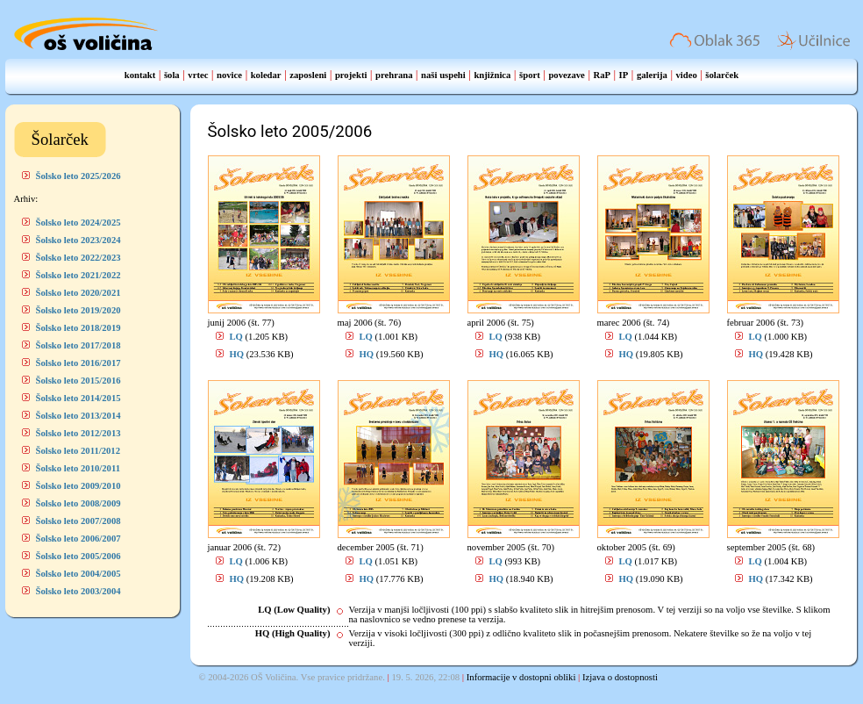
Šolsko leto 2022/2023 (78, 257)
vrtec (198, 75)
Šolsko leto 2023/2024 (78, 240)
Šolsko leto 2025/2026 (78, 176)
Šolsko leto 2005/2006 (78, 556)
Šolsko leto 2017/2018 (78, 345)
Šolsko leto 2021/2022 (78, 275)
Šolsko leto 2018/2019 (78, 328)
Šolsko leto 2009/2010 (78, 486)
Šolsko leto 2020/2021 (78, 293)
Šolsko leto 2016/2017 (78, 363)
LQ (236, 336)
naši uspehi (443, 75)
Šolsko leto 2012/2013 (78, 433)
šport (529, 75)
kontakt (140, 75)
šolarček (721, 75)
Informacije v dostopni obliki (521, 677)
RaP (601, 75)
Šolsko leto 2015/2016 (78, 380)
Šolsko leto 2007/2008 (78, 521)
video (685, 75)
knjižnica (492, 75)
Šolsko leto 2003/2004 (78, 591)
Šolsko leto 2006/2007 (78, 538)
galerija (652, 75)
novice (229, 75)
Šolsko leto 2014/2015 (78, 398)
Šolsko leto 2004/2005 (78, 573)
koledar (266, 75)
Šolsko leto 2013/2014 (78, 415)
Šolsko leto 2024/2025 (78, 222)
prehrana (393, 75)
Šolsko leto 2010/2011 (78, 468)
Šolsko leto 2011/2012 (78, 451)
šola (172, 75)
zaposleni (307, 75)
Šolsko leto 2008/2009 (78, 503)
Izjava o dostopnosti (620, 677)
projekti (351, 75)
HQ (237, 354)
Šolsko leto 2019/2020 (78, 310)
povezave (566, 75)
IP (624, 75)
